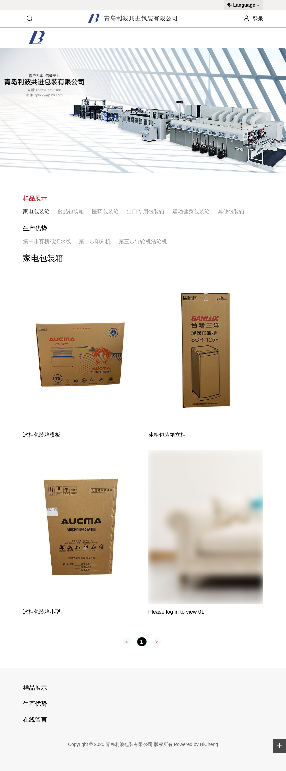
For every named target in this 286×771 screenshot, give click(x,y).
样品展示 (35, 198)
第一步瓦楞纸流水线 (47, 241)
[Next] (156, 641)
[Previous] (127, 641)
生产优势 (35, 228)
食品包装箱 (70, 211)
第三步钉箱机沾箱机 (143, 241)
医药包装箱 (105, 211)
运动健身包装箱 (191, 211)
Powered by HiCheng (196, 744)
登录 (258, 19)
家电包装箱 (36, 211)
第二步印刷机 (95, 241)
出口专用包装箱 (145, 211)
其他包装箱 (231, 211)
